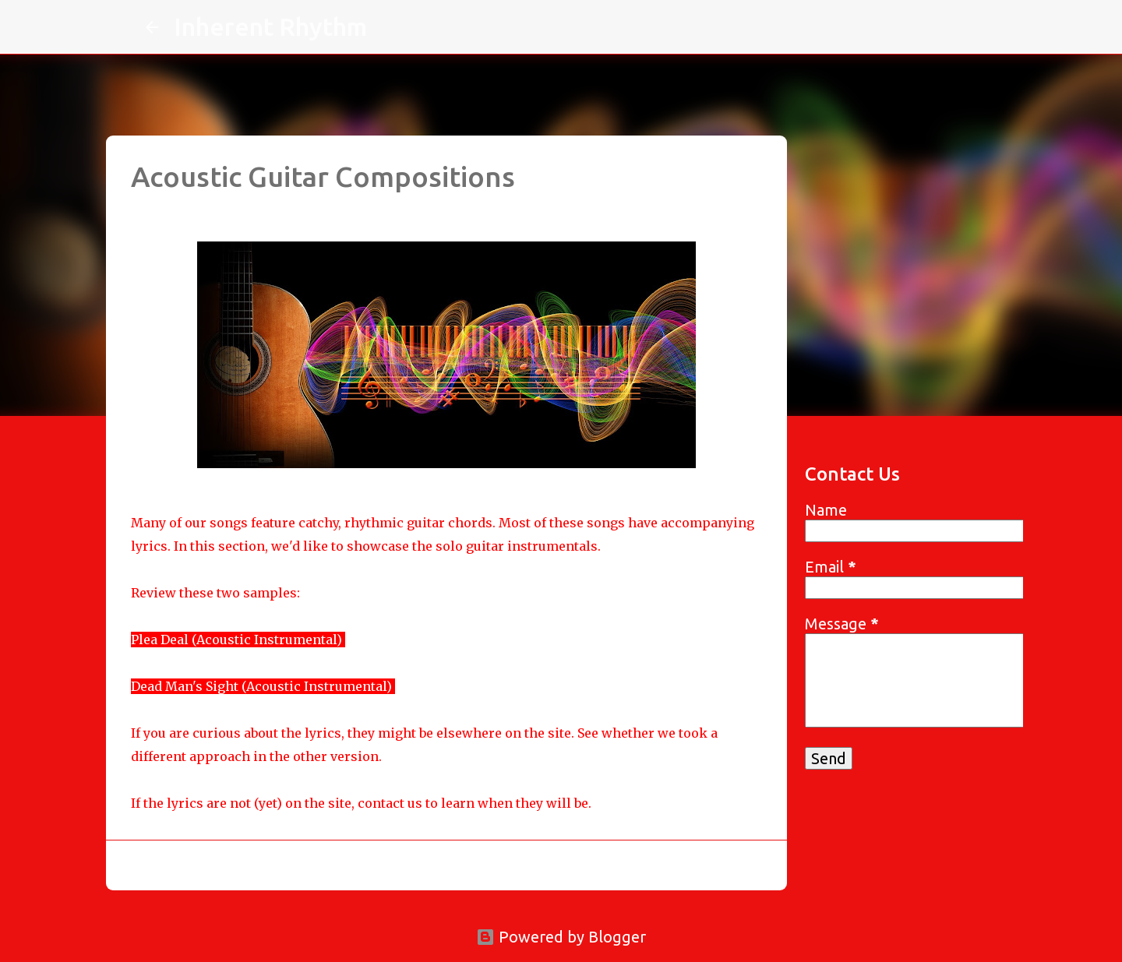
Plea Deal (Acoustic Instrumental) (236, 639)
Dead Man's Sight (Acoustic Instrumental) (261, 686)
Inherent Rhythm (270, 26)
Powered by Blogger (561, 937)
